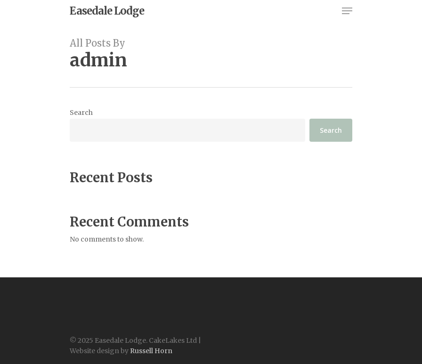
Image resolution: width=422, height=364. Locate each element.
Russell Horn (151, 351)
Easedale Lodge (107, 11)
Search (81, 112)
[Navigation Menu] (347, 11)
